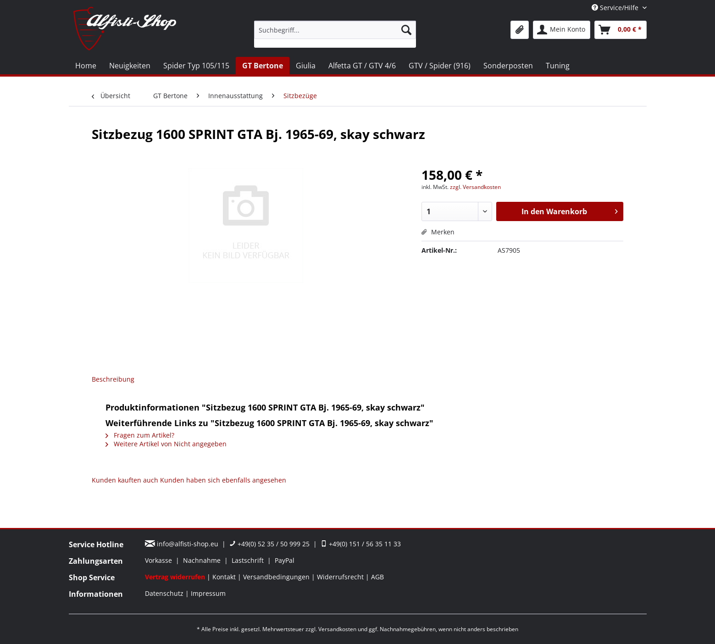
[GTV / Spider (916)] (439, 65)
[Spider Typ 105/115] (196, 65)
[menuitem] (335, 34)
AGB (377, 576)
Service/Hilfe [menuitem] (616, 7)
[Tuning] (557, 65)
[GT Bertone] (262, 65)
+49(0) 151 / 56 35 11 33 (361, 543)
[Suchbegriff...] (335, 30)
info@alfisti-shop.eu (182, 543)
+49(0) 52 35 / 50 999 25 (269, 543)
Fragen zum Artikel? (139, 435)
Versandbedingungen (277, 576)
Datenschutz (165, 593)
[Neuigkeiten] (130, 65)
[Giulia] (305, 65)
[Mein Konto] (561, 30)
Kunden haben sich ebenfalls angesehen (223, 480)
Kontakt (225, 576)
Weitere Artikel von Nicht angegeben (166, 443)
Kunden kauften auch (125, 480)
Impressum (208, 593)
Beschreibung (113, 379)
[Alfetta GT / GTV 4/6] (362, 65)
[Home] (86, 65)
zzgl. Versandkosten (475, 187)
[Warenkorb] (620, 30)
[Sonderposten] (508, 65)
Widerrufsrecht (341, 576)
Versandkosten (337, 629)
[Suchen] (406, 30)
